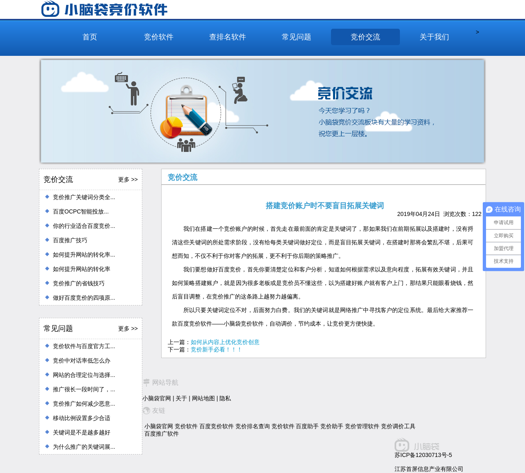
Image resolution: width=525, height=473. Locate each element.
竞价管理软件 (362, 426)
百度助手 (307, 426)
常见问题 (296, 37)
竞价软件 (158, 37)
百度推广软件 (161, 433)
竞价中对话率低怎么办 (81, 360)
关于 (181, 398)
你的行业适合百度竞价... (84, 226)
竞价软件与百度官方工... (84, 346)
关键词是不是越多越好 (81, 432)
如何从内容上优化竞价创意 (225, 342)
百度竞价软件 (216, 426)
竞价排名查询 (252, 426)
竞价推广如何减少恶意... (84, 403)
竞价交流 (365, 37)
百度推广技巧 (70, 240)
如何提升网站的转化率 (81, 269)
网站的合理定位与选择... (84, 375)
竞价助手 (331, 426)
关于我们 (434, 37)
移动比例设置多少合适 (81, 418)
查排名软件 (227, 37)
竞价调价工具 (398, 426)
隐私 (225, 398)
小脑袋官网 (156, 398)
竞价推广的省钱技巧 (79, 283)
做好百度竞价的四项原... (84, 297)
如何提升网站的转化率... (84, 254)
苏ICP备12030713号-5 (423, 455)
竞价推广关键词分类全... (84, 197)
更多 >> (128, 179)
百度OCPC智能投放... (81, 211)
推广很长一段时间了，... (84, 389)
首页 (89, 37)
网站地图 (203, 398)
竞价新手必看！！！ (216, 349)
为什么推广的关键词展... (84, 446)
